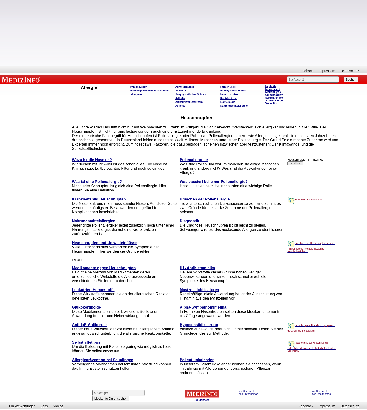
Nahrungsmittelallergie (234, 105)
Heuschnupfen (229, 94)
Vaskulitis (271, 103)
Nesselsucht (272, 89)
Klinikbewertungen (21, 406)
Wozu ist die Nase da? (92, 160)
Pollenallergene (194, 160)
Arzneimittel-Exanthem (189, 101)
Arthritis (180, 98)
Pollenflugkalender (197, 360)
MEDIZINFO (21, 79)
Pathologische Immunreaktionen (149, 90)
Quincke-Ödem (274, 94)
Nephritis (270, 86)
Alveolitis (180, 90)
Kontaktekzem (228, 98)
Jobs (44, 406)
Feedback (306, 71)
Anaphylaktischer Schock (190, 94)
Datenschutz (349, 71)
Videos (58, 406)
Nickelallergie (273, 92)
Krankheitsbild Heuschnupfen (99, 199)
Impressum (327, 71)
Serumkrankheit (275, 97)
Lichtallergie (227, 101)
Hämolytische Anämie (233, 90)
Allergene (136, 94)
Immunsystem (138, 86)
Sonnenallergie (274, 100)
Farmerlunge (228, 86)
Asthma (180, 105)
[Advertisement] (184, 33)
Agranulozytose (184, 86)
